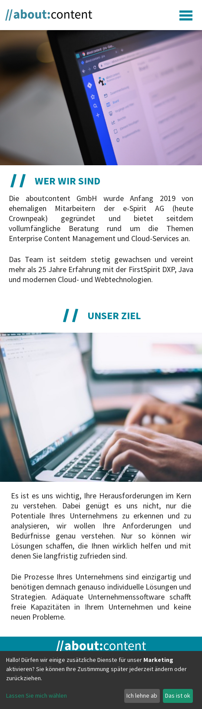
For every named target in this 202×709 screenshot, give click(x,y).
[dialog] (101, 680)
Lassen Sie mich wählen (36, 695)
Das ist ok (177, 695)
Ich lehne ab (141, 695)
